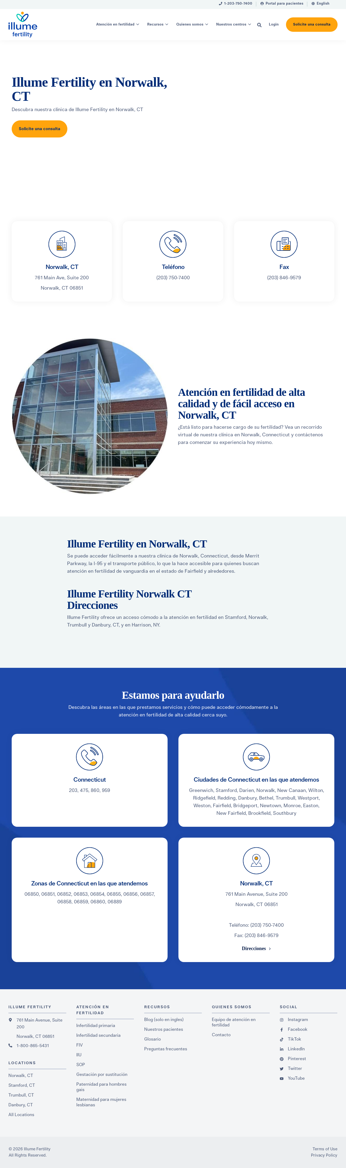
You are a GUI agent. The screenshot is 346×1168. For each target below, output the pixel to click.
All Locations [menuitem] (21, 1115)
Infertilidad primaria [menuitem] (95, 1025)
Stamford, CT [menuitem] (21, 1085)
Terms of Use (325, 1149)
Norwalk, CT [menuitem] (20, 1075)
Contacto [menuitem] (221, 1035)
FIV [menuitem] (79, 1045)
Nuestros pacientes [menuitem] (163, 1029)
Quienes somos (189, 24)
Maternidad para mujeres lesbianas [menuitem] (101, 1102)
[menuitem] (235, 4)
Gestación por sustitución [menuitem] (101, 1074)
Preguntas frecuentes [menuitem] (165, 1049)
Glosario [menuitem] (152, 1039)
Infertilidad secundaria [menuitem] (98, 1035)
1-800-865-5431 (33, 1046)
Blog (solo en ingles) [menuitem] (164, 1019)
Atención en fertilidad (115, 24)
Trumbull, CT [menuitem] (21, 1095)
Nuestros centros (231, 24)
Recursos (155, 24)
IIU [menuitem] (78, 1055)
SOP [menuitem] (80, 1065)
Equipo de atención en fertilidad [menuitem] (234, 1022)
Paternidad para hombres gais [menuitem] (101, 1087)
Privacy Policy (324, 1155)
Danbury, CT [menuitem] (20, 1105)
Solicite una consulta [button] (312, 24)
